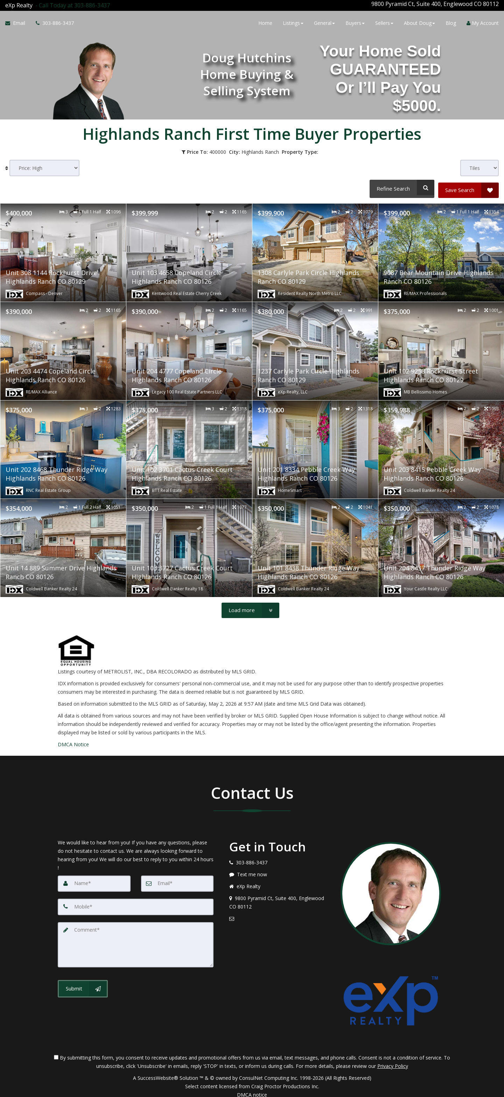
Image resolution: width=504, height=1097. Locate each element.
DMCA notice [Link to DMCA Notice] (252, 1089)
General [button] (324, 22)
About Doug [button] (419, 22)
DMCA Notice (73, 738)
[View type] (479, 165)
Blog (451, 22)
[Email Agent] (17, 22)
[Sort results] (44, 165)
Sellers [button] (384, 22)
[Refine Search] (401, 184)
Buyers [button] (355, 22)
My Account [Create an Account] (483, 22)
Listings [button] (293, 22)
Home (265, 22)
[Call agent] (71, 4)
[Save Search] (468, 184)
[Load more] (250, 604)
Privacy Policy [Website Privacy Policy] (392, 1060)
